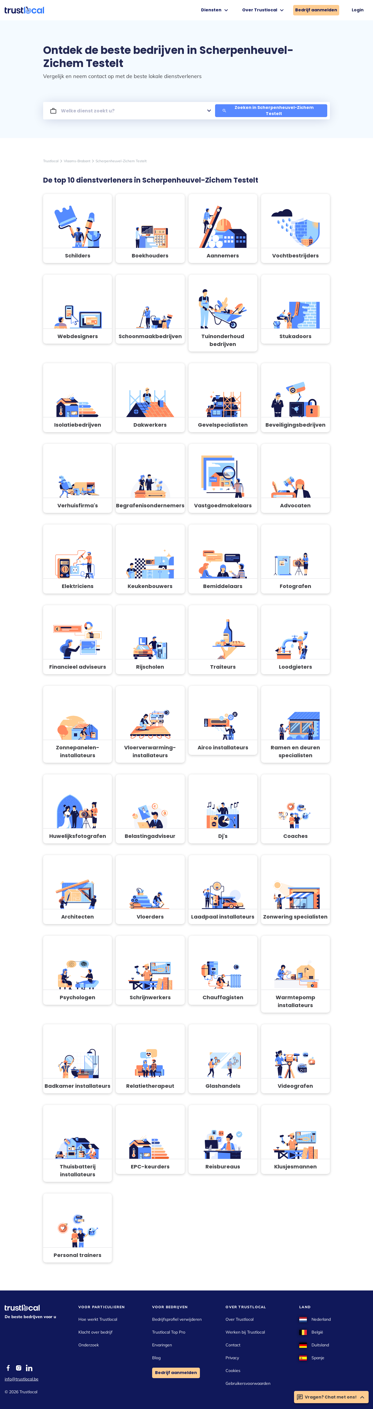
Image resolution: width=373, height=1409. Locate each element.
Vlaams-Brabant (77, 161)
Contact (233, 1345)
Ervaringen (162, 1345)
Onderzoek (88, 1345)
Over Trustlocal (263, 10)
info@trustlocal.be (21, 1379)
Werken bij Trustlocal (245, 1332)
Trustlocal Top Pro (168, 1332)
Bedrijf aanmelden (316, 10)
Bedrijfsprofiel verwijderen (177, 1319)
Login (358, 10)
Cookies (233, 1370)
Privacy (232, 1357)
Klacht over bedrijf (95, 1332)
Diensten (215, 10)
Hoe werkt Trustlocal (97, 1319)
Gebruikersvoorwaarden (248, 1383)
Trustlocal (51, 161)
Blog (156, 1357)
